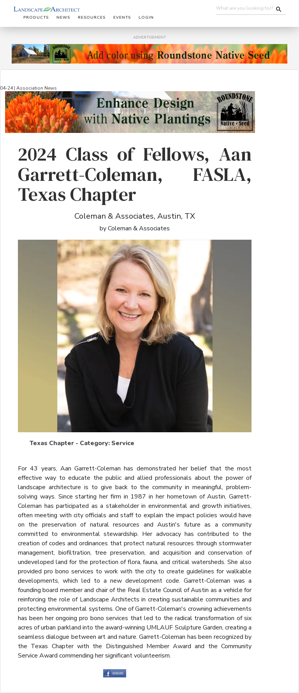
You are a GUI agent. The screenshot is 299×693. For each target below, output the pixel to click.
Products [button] (36, 17)
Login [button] (146, 17)
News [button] (63, 17)
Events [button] (122, 17)
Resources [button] (92, 17)
